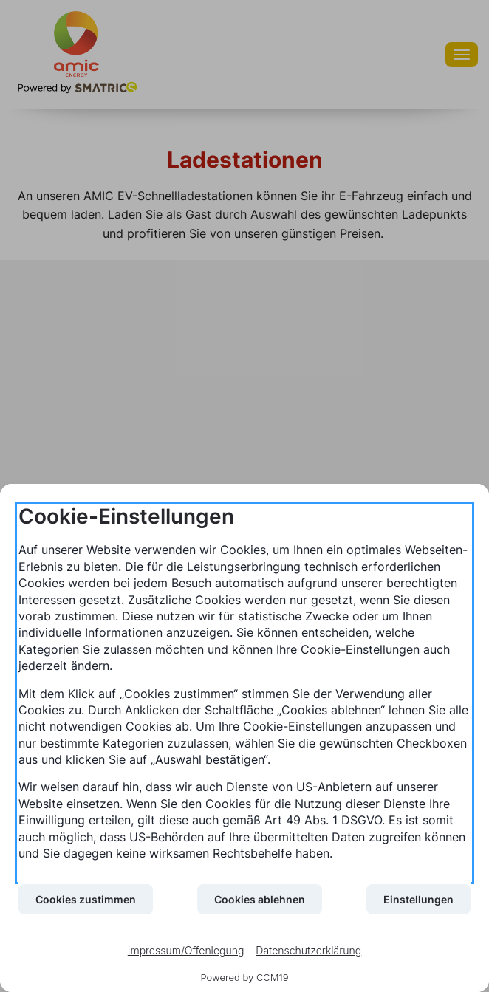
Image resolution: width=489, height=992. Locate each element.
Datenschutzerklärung (308, 950)
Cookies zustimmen (85, 899)
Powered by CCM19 (245, 977)
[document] (244, 693)
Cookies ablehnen (259, 899)
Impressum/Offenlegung (186, 950)
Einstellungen (418, 899)
